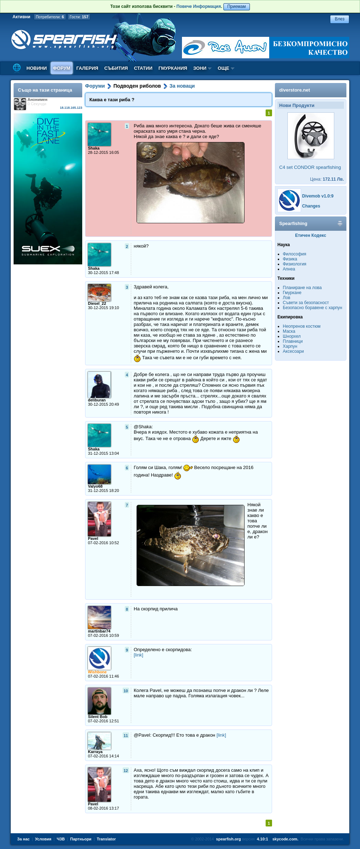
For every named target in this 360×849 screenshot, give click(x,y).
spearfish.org (228, 839)
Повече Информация (199, 6)
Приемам (236, 6)
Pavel (93, 538)
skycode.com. (285, 839)
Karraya (95, 752)
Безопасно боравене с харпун (312, 307)
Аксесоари (293, 351)
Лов (286, 297)
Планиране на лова (302, 287)
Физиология (294, 264)
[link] (138, 655)
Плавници (293, 341)
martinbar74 (99, 631)
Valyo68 (95, 486)
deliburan (97, 400)
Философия (294, 254)
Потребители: (50, 17)
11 (126, 735)
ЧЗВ (61, 839)
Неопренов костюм (302, 326)
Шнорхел (292, 336)
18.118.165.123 (71, 107)
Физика (290, 259)
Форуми (95, 86)
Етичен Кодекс (310, 235)
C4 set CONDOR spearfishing (310, 167)
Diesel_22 (97, 303)
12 (126, 771)
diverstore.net (294, 90)
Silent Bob (97, 716)
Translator (106, 839)
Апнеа (289, 269)
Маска (289, 331)
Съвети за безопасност (306, 302)
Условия (43, 839)
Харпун (290, 346)
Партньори (81, 839)
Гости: (79, 17)
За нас (23, 839)
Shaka (93, 148)
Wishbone (97, 672)
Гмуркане (292, 292)
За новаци (182, 86)
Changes (311, 206)
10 (126, 691)
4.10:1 (262, 839)
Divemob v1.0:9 (318, 196)
